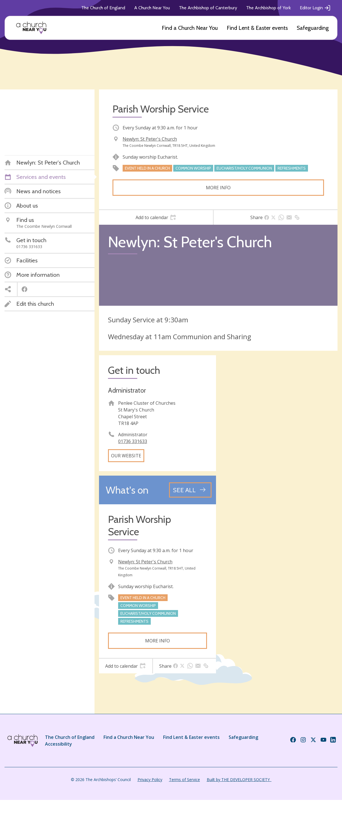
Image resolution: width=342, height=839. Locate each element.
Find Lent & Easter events (257, 27)
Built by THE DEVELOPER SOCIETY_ (239, 779)
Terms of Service (184, 779)
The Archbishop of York (268, 7)
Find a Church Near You (190, 27)
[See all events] (190, 490)
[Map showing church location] (279, 413)
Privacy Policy (150, 779)
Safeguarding (313, 27)
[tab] (156, 217)
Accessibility (58, 744)
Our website (126, 456)
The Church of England (103, 7)
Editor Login (315, 8)
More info (218, 188)
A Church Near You (152, 7)
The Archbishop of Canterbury (208, 7)
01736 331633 (132, 441)
